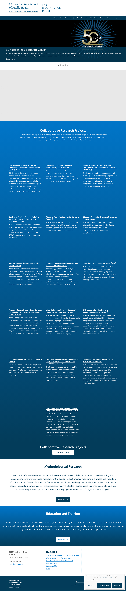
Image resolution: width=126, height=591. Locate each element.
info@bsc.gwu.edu (16, 564)
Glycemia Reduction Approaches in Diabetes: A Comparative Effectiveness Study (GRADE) (25, 168)
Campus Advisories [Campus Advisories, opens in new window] (81, 582)
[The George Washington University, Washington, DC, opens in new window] (15, 583)
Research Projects (66, 18)
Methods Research (81, 18)
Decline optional (104, 585)
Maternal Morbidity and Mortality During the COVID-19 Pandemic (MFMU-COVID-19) (100, 168)
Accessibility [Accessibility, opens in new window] (81, 585)
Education (93, 18)
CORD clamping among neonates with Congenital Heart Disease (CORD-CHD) (62, 410)
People (109, 18)
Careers (102, 18)
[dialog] (104, 581)
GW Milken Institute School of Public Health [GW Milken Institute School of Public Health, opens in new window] (62, 556)
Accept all (117, 585)
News (48, 569)
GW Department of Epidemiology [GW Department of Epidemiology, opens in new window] (58, 558)
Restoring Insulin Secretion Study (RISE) (99, 263)
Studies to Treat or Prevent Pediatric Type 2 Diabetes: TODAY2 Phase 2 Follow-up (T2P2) (24, 219)
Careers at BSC (52, 566)
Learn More (10, 59)
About (55, 18)
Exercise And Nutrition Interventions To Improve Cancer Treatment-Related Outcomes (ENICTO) (62, 361)
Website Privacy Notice (107, 578)
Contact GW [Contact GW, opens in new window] (73, 585)
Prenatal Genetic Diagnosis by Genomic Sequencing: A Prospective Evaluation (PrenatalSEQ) (25, 312)
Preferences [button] (89, 585)
